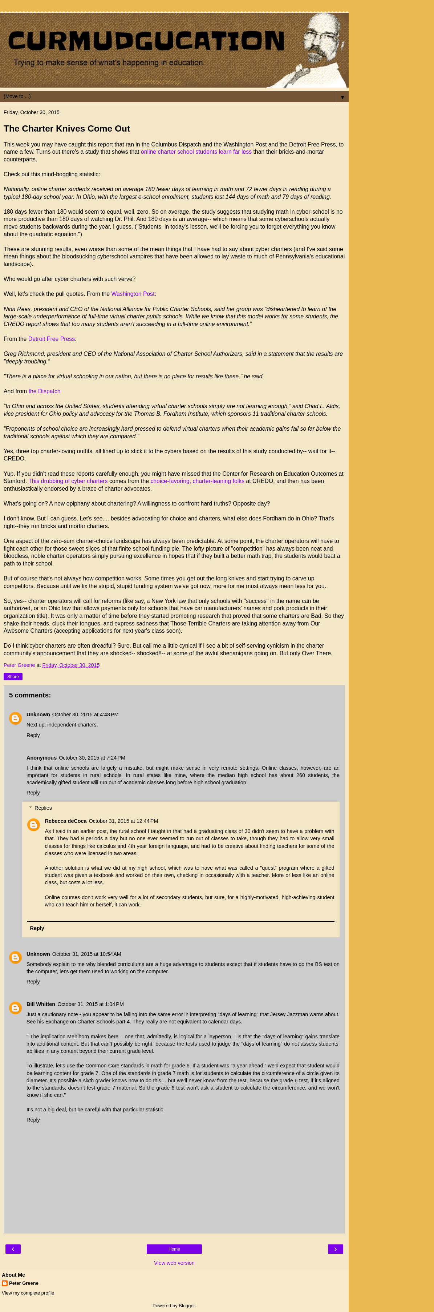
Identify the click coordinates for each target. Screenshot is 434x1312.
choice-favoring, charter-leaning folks (197, 481)
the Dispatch (45, 391)
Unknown (38, 714)
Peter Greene (23, 1283)
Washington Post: (133, 294)
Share (13, 676)
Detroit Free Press (51, 339)
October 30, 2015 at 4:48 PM (85, 714)
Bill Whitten (41, 1004)
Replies (43, 808)
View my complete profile (28, 1293)
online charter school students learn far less (195, 152)
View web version (174, 1263)
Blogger (187, 1305)
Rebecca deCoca (65, 821)
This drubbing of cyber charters (68, 481)
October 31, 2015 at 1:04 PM (90, 1004)
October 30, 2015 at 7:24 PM (92, 758)
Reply (33, 735)
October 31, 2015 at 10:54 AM (86, 954)
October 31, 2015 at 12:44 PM (123, 821)
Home (174, 1249)
